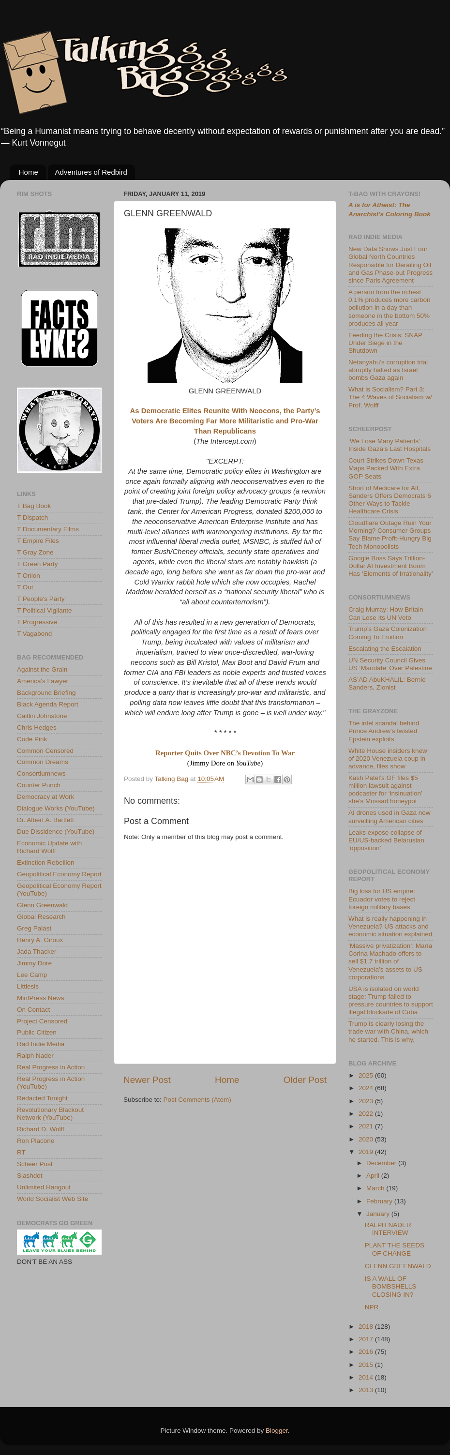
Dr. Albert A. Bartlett (45, 820)
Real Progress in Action (51, 1067)
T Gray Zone (35, 552)
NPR (372, 1307)
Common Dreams (42, 761)
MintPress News (40, 998)
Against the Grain (42, 669)
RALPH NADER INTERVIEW (388, 1228)
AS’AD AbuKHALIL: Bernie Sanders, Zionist (387, 683)
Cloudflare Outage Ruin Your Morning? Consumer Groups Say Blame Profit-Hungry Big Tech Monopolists (390, 534)
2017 (367, 1339)
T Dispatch (32, 517)
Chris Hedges (37, 727)
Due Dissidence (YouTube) (55, 831)
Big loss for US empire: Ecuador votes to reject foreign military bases (381, 898)
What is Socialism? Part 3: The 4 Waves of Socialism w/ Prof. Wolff (390, 397)
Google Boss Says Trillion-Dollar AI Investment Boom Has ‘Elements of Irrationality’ (390, 566)
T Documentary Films (48, 529)
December (382, 1163)
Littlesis (28, 986)
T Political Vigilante (44, 610)
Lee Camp (32, 974)
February (380, 1201)
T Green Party (37, 564)
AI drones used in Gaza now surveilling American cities (389, 816)
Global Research (41, 916)
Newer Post (147, 1080)
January (378, 1213)
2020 (367, 1139)
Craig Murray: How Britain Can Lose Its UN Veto (385, 613)
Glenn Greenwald (42, 905)
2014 (367, 1377)
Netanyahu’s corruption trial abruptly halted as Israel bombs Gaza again (388, 370)
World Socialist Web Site (52, 1198)
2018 (367, 1326)
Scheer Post (35, 1164)
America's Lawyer (42, 681)
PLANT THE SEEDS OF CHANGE (394, 1249)
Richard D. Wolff (40, 1129)
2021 (367, 1126)
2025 (367, 1075)
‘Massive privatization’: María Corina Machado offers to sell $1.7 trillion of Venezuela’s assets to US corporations (390, 961)
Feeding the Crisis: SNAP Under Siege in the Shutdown (385, 342)
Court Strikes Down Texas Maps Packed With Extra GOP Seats (385, 468)
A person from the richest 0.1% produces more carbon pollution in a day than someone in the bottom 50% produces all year (389, 307)
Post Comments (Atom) (197, 1099)
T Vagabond (34, 633)
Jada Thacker (37, 951)
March (376, 1188)
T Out (25, 587)
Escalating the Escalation (384, 648)
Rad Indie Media (40, 1044)
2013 (367, 1390)
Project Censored (42, 1021)
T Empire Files (38, 540)
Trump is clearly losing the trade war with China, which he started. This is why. (388, 1031)
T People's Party (40, 598)
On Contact (33, 1009)
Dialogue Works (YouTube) (56, 808)
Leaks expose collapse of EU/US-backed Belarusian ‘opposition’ (386, 840)
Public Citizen (37, 1032)
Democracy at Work (45, 796)
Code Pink (32, 739)
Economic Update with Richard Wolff (49, 847)
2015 (367, 1364)
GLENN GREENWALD (398, 1266)
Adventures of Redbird (91, 172)
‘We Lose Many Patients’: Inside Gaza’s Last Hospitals (389, 444)
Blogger (277, 1430)
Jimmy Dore (34, 963)
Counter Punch (38, 785)
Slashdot (30, 1175)
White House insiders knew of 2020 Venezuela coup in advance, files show (387, 758)
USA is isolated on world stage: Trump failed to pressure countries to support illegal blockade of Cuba (390, 1000)
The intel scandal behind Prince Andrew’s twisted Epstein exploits (383, 731)
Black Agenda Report (47, 704)
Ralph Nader (35, 1055)
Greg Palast (34, 928)
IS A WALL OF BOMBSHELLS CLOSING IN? (391, 1286)
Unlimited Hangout (44, 1187)
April (373, 1175)
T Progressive (37, 622)
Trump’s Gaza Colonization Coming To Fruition (387, 632)
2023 (367, 1101)
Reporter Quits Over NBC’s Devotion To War (225, 753)
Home (28, 172)
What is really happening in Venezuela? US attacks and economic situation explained (390, 926)
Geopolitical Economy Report (59, 874)
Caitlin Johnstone (42, 716)
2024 (367, 1088)
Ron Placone (35, 1140)
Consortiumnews (41, 773)
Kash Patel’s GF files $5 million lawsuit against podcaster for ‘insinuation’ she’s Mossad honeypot (385, 789)
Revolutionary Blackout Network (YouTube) (50, 1113)
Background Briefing (46, 692)
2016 (367, 1351)
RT (21, 1152)
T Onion (28, 575)
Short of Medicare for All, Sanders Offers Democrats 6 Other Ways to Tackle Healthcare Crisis (389, 499)
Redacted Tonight (42, 1098)
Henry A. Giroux (40, 940)
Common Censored (45, 750)
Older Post (305, 1080)
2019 (367, 1151)
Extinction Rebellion (46, 862)
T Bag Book (34, 506)
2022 (367, 1113)
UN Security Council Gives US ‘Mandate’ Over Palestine (390, 664)
